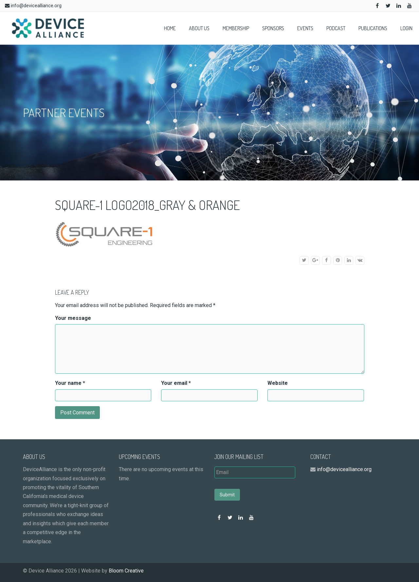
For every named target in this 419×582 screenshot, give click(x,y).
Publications (372, 28)
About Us (199, 28)
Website (277, 383)
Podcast (335, 28)
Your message (73, 318)
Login (406, 28)
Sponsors (273, 28)
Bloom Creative (126, 571)
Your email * (176, 383)
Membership (236, 28)
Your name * (70, 383)
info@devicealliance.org (36, 6)
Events (305, 28)
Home (170, 28)
